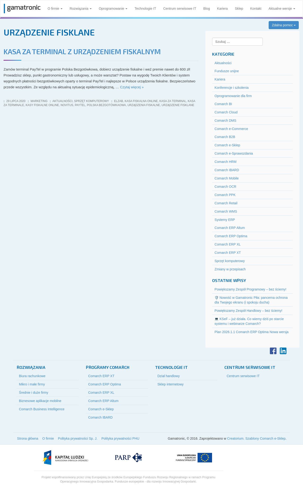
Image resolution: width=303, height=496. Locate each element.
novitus (67, 105)
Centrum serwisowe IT (179, 8)
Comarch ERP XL (227, 244)
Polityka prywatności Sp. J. (78, 438)
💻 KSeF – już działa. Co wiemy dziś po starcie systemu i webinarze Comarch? (249, 321)
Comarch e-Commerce (231, 129)
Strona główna (27, 438)
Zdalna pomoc (284, 25)
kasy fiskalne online (42, 105)
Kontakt (255, 8)
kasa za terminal (172, 101)
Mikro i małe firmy (32, 384)
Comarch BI (223, 104)
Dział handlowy (168, 376)
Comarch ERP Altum (229, 228)
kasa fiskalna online (141, 101)
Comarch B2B (224, 137)
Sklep (239, 8)
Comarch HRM (225, 162)
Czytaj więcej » (132, 87)
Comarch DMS (225, 120)
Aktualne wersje (281, 8)
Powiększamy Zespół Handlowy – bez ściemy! (248, 311)
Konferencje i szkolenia (231, 87)
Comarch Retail (225, 203)
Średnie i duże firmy (33, 392)
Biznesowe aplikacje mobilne (40, 401)
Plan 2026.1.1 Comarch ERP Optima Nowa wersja (251, 332)
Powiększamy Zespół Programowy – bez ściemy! (250, 289)
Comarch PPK (225, 195)
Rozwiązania (81, 8)
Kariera (222, 8)
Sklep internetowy (170, 384)
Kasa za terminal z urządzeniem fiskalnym (82, 51)
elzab (118, 101)
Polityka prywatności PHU (120, 438)
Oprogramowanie (113, 8)
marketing (39, 101)
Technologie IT (145, 8)
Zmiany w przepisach (230, 269)
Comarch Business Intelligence (41, 409)
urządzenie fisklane (178, 105)
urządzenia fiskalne (144, 105)
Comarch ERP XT (227, 253)
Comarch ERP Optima (230, 236)
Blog (206, 8)
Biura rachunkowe (32, 376)
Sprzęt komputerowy (91, 101)
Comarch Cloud (225, 112)
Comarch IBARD (226, 170)
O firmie (55, 8)
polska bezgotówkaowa (106, 105)
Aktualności (63, 101)
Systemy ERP (224, 220)
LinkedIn (283, 351)
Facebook (273, 351)
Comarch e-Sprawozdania (233, 153)
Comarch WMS (225, 211)
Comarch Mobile (226, 178)
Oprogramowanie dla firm (233, 96)
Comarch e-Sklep (227, 145)
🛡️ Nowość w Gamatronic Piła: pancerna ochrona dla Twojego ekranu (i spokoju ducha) (251, 300)
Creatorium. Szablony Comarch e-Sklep (256, 438)
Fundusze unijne (226, 71)
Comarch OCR (225, 186)
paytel (80, 105)
